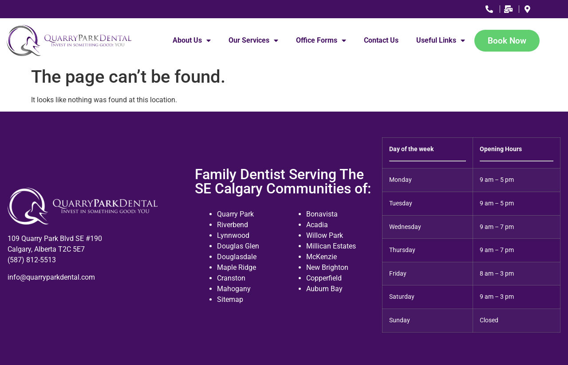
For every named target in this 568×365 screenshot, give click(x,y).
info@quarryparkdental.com (51, 277)
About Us (192, 40)
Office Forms (321, 40)
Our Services (253, 40)
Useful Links (440, 40)
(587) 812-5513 (32, 260)
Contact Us (381, 40)
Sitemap (230, 299)
